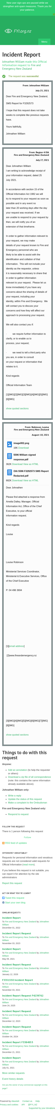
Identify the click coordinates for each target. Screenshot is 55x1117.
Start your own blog (15, 902)
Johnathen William (13, 61)
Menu (44, 42)
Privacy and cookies (9, 1104)
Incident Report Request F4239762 (22, 995)
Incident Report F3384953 (17, 1042)
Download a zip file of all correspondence (29, 777)
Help (37, 1101)
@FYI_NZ (32, 1104)
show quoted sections (17, 408)
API (23, 1104)
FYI (19, 31)
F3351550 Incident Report (17, 980)
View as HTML (30, 464)
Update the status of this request (25, 799)
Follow (27, 837)
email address (16, 646)
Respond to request (18, 814)
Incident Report (11, 917)
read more (28, 864)
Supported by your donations (42, 1108)
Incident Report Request (16, 933)
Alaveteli (15, 1101)
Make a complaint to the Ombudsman (27, 802)
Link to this (47, 139)
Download (23, 448)
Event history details (12, 1079)
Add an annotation (17, 770)
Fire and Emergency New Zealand (21, 66)
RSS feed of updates (16, 843)
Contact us (27, 1101)
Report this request (12, 883)
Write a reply (14, 795)
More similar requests (13, 1073)
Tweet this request (14, 898)
